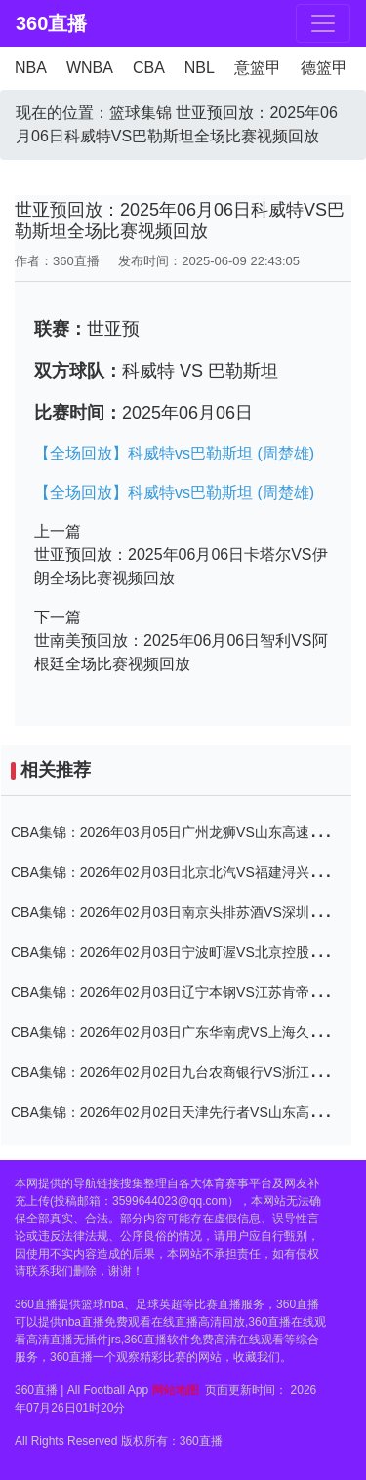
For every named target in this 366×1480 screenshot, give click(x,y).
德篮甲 (324, 68)
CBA (149, 68)
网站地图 (175, 1390)
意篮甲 (257, 68)
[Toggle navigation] (323, 23)
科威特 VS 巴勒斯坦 (200, 370)
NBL (199, 68)
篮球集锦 (140, 112)
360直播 (49, 23)
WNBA (89, 68)
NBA (31, 68)
